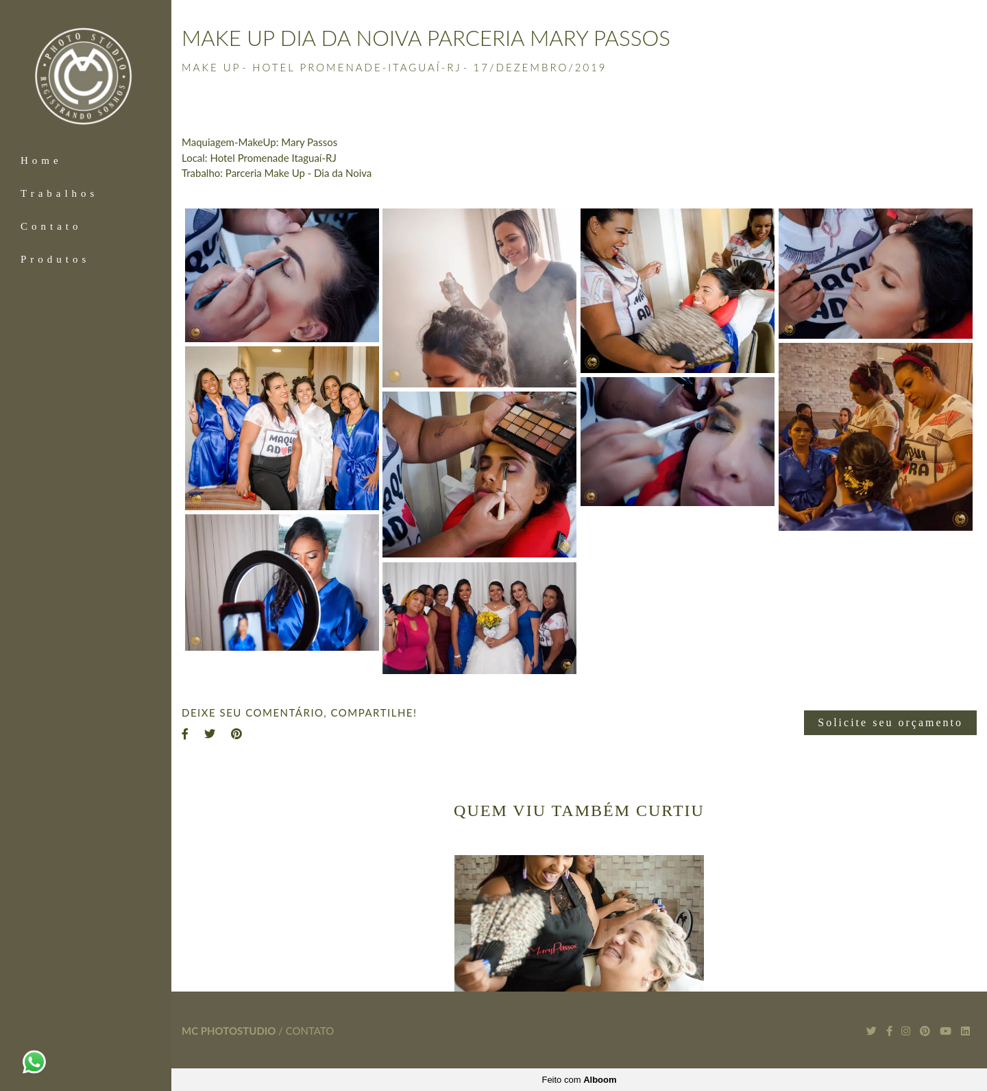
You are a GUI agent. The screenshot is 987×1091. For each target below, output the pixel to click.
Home (41, 160)
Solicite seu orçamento (890, 722)
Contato (51, 226)
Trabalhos (59, 193)
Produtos (55, 259)
